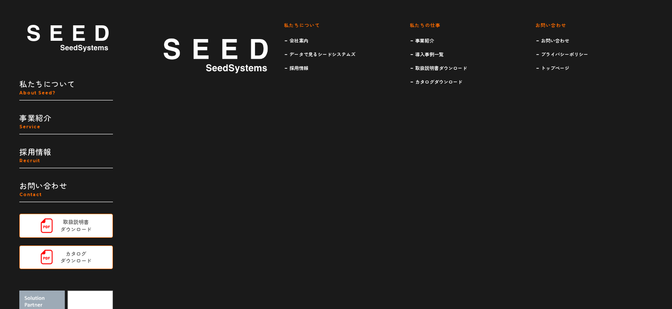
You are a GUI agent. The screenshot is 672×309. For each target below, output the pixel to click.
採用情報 (298, 67)
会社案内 (298, 40)
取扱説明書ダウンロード (441, 67)
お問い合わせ (555, 40)
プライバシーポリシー (564, 54)
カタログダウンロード (438, 81)
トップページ (555, 67)
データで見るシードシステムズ (322, 54)
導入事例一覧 (429, 54)
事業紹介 (424, 40)
